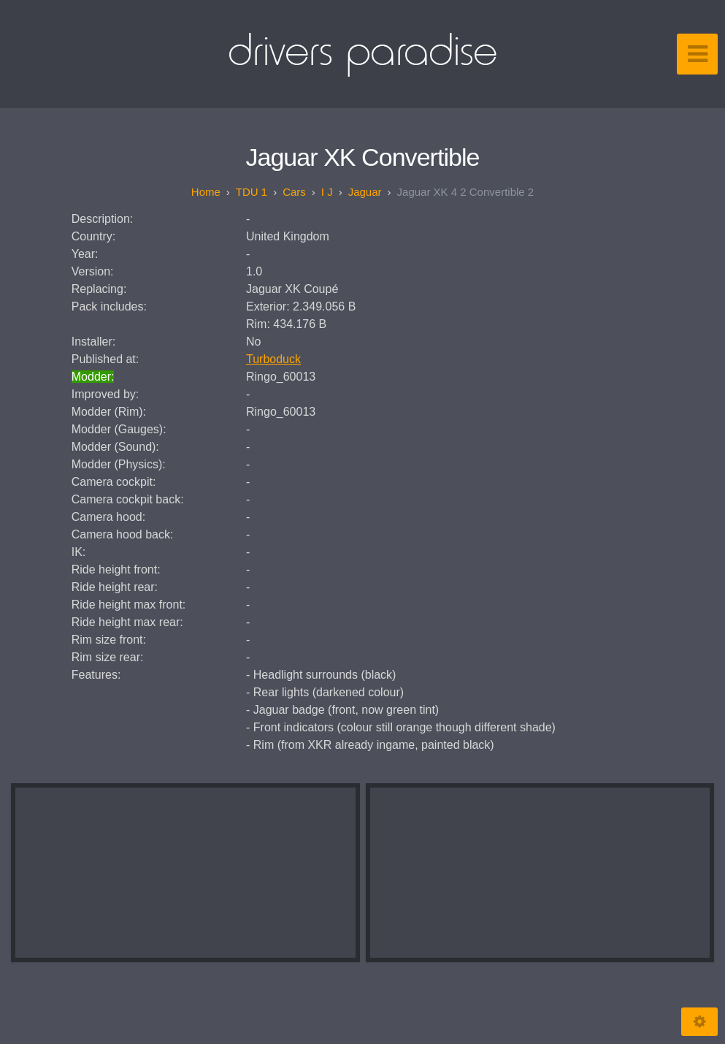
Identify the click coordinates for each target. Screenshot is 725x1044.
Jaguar (365, 192)
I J (327, 192)
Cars (294, 192)
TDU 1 (251, 192)
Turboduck (273, 359)
